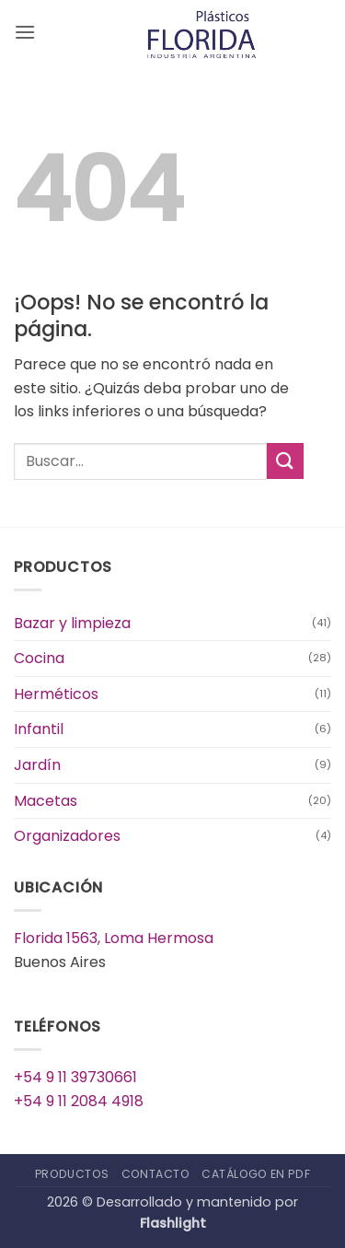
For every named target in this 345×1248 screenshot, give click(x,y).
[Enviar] (285, 461)
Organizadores (67, 835)
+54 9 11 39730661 (75, 1077)
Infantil (38, 729)
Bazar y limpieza (72, 623)
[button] (25, 31)
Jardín (37, 765)
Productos (72, 1174)
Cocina (39, 658)
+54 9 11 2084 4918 (79, 1101)
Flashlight (173, 1223)
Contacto (155, 1174)
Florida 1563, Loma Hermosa (113, 938)
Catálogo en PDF (255, 1174)
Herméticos (56, 694)
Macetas (45, 800)
